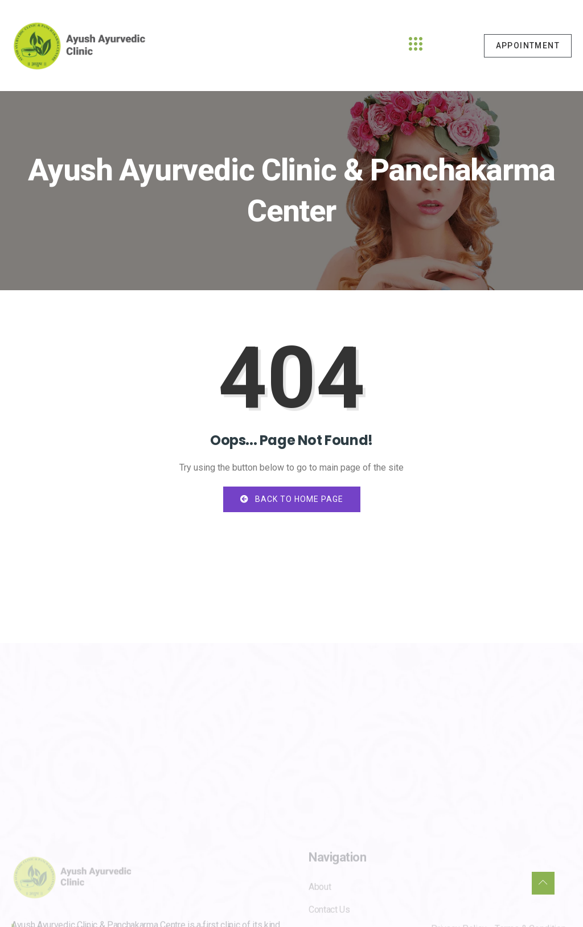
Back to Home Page (291, 499)
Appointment (528, 45)
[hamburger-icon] (416, 45)
